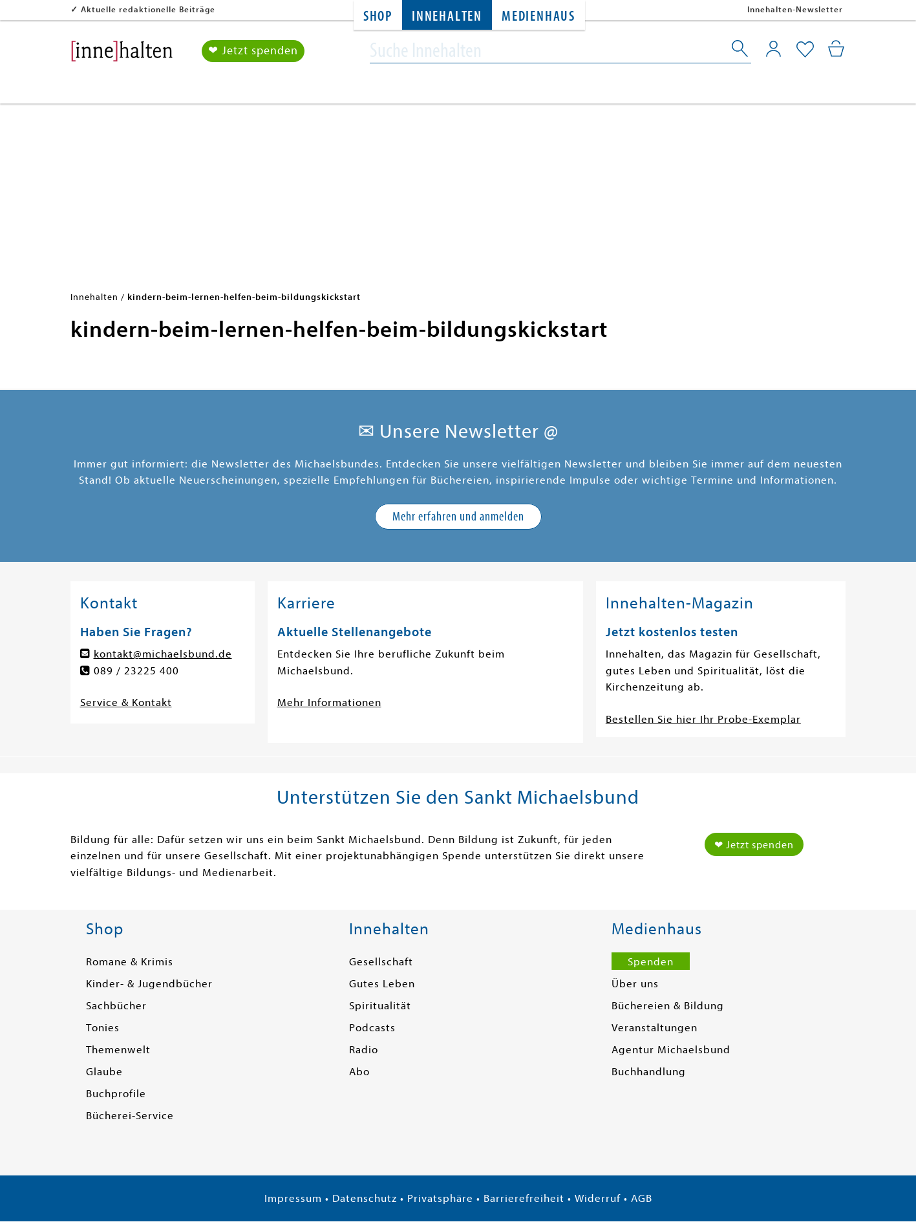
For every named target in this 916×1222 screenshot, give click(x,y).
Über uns (635, 984)
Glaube (104, 1072)
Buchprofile (116, 1094)
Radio (363, 1050)
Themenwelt (118, 1050)
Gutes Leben (382, 984)
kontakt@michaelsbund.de (163, 654)
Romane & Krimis (129, 962)
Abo (359, 1072)
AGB (641, 1198)
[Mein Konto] (773, 48)
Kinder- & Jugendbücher (149, 984)
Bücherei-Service (130, 1115)
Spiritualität (380, 1006)
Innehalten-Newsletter (795, 9)
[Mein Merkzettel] (805, 49)
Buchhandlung (649, 1072)
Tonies (103, 1028)
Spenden (651, 962)
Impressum (293, 1198)
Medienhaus (538, 16)
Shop (377, 16)
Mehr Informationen (329, 702)
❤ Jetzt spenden (253, 51)
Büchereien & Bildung (668, 1006)
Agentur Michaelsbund (671, 1050)
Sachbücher (116, 1006)
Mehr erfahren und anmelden (458, 516)
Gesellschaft (381, 962)
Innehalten (447, 16)
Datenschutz (364, 1198)
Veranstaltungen (655, 1028)
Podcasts (372, 1028)
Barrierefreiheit (524, 1198)
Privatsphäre (440, 1198)
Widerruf (598, 1198)
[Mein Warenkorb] (836, 48)
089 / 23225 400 (136, 671)
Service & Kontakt (126, 702)
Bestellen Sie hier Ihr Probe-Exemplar (703, 719)
